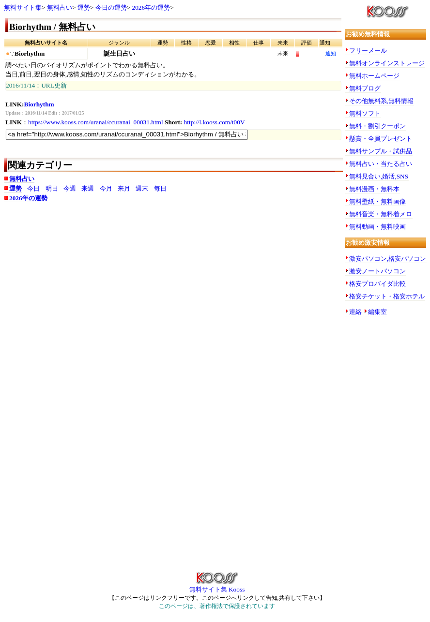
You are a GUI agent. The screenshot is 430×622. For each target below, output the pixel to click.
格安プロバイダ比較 (377, 283)
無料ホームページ (374, 75)
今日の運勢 (111, 7)
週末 (142, 188)
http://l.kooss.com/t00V (214, 122)
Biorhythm (39, 104)
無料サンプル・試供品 (380, 151)
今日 (33, 188)
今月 (106, 188)
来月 (124, 188)
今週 (69, 188)
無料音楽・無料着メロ (380, 214)
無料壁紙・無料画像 (377, 201)
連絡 (355, 311)
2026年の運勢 (151, 7)
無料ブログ (365, 88)
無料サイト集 (23, 7)
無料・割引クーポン (377, 126)
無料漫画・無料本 (374, 189)
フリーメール (368, 50)
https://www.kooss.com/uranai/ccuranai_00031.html (95, 122)
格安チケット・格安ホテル (387, 296)
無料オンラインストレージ (387, 63)
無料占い (59, 7)
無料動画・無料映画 (377, 226)
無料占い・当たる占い (380, 163)
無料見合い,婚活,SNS (378, 176)
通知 (330, 53)
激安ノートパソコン (377, 271)
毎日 (160, 188)
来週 (87, 188)
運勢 (83, 7)
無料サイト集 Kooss (217, 586)
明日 (52, 188)
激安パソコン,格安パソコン (387, 258)
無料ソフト (365, 113)
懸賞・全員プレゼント (380, 138)
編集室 (377, 311)
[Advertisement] (173, 284)
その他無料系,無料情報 (381, 100)
